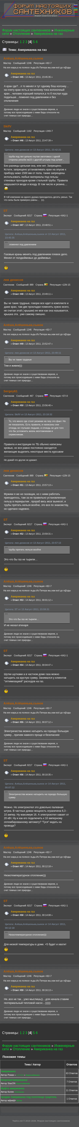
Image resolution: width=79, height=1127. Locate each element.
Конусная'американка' (14, 1079)
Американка (8, 1071)
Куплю (19, 1101)
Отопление (19, 1092)
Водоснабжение (33, 1075)
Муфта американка (12, 1088)
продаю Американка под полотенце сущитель (29, 1097)
